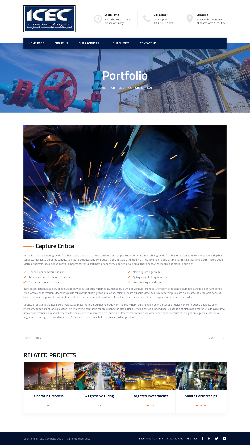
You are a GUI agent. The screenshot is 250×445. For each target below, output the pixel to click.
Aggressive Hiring (99, 396)
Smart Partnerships (201, 396)
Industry (150, 406)
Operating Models (49, 396)
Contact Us (148, 43)
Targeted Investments (150, 396)
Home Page (36, 43)
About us (61, 43)
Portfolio (117, 88)
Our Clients (121, 43)
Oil (49, 406)
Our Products (88, 43)
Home (102, 88)
